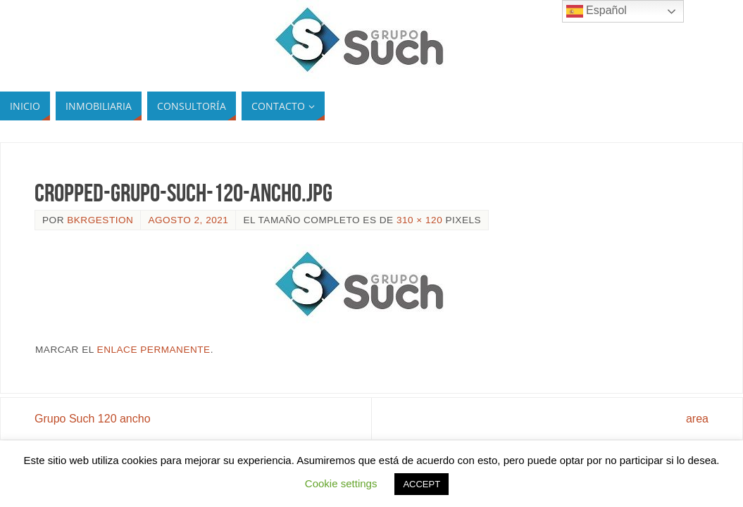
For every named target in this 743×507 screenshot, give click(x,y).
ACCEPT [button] (421, 484)
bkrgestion (100, 220)
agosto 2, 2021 (188, 220)
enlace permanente (154, 349)
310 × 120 (419, 220)
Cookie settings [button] (341, 483)
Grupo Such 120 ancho (93, 419)
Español (596, 11)
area (697, 419)
